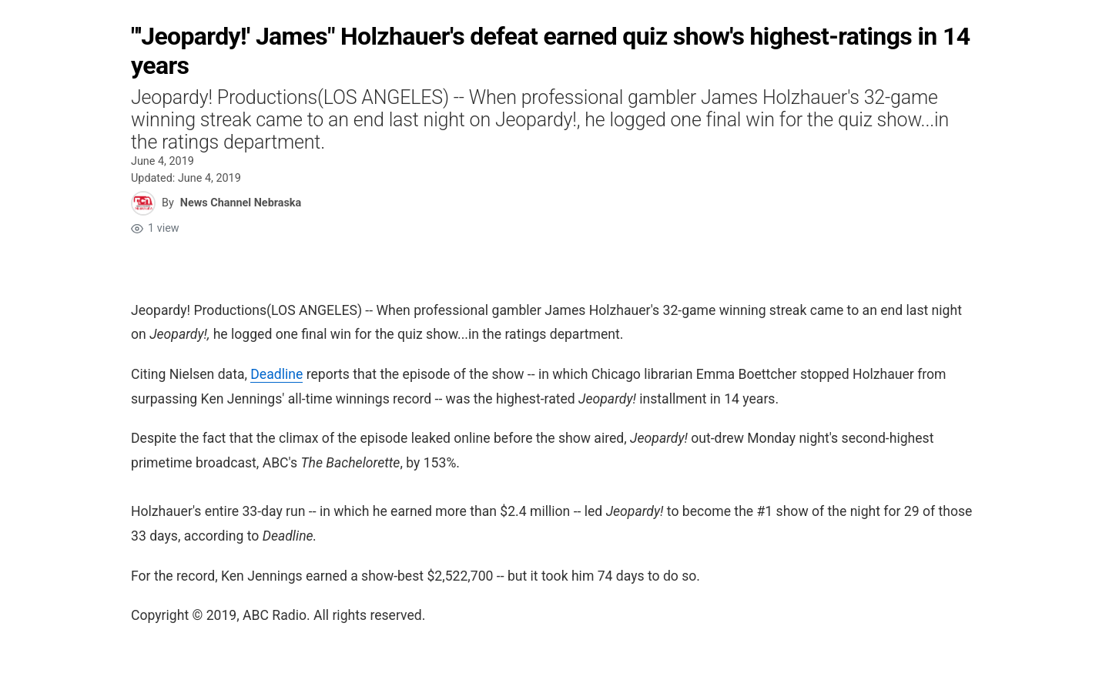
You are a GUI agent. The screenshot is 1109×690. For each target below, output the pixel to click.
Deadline (276, 374)
